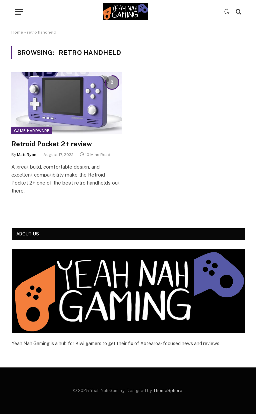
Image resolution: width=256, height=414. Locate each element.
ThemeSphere (167, 390)
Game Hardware (31, 131)
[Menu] (19, 11)
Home (17, 32)
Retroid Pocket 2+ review (51, 144)
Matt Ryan (26, 154)
